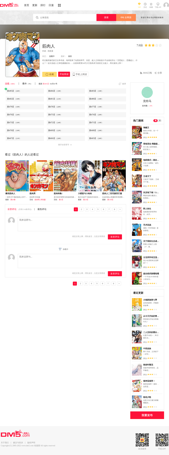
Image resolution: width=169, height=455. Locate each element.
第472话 (55, 122)
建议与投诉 (18, 443)
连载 (10, 83)
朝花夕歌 (147, 397)
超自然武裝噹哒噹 (151, 274)
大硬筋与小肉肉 (85, 193)
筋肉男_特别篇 (40, 200)
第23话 (85, 200)
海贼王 (146, 128)
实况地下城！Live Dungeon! (155, 192)
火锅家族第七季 (150, 300)
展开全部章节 (63, 145)
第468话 (96, 130)
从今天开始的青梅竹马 (153, 316)
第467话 (14, 138)
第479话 (14, 107)
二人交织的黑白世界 (152, 332)
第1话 (61, 200)
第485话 (46, 84)
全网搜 (126, 17)
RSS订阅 (147, 73)
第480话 (96, 99)
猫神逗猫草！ (149, 381)
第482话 (14, 99)
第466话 (55, 138)
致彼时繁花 (148, 365)
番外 (27, 83)
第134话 (110, 200)
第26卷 (12, 200)
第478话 (55, 107)
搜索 (106, 17)
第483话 (96, 91)
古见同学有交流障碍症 (153, 257)
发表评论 (114, 237)
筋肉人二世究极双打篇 (112, 193)
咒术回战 (147, 225)
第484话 (55, 91)
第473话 (14, 122)
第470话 (14, 130)
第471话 (96, 122)
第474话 (96, 115)
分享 (159, 73)
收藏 (49, 74)
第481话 (55, 99)
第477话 (96, 107)
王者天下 (147, 176)
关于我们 (5, 443)
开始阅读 (64, 74)
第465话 (96, 138)
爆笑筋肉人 (10, 193)
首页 (26, 5)
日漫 (51, 5)
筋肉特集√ (58, 193)
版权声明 (31, 443)
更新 (34, 5)
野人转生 (147, 209)
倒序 (124, 84)
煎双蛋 (50, 51)
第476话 (14, 115)
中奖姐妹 (147, 348)
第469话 (55, 130)
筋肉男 (32, 193)
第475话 (55, 115)
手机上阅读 (81, 74)
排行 (42, 5)
